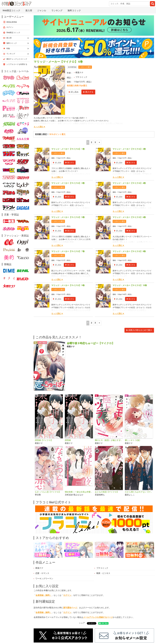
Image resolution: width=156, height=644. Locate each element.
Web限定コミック (11, 10)
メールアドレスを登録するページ (98, 617)
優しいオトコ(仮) (132, 440)
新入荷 (28, 10)
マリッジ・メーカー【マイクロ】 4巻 (129, 183)
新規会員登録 (11, 22)
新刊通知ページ (70, 608)
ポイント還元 (86, 67)
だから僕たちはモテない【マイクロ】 (139, 492)
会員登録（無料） (43, 595)
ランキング (56, 10)
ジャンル (41, 10)
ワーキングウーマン (44, 578)
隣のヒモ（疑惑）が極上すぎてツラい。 (109, 440)
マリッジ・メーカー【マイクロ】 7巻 (68, 251)
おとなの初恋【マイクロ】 (107, 492)
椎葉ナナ (79, 72)
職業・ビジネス (103, 573)
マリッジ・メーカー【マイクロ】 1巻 (68, 149)
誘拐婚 (68, 440)
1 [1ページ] (87, 142)
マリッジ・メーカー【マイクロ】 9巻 (68, 285)
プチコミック (81, 77)
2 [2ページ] (91, 142)
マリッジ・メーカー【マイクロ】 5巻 (68, 217)
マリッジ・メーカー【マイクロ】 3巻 (68, 183)
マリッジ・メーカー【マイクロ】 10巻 (130, 285)
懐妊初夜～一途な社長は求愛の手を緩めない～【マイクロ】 (79, 492)
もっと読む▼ (39, 127)
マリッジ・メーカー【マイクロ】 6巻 (129, 217)
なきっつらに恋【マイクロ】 (48, 492)
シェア (82, 623)
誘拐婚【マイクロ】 (44, 440)
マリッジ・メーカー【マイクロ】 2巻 (129, 149)
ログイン (67, 595)
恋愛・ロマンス (42, 573)
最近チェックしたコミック (16, 59)
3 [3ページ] (95, 142)
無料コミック (74, 10)
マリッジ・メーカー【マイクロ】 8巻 (129, 251)
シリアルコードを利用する (16, 64)
